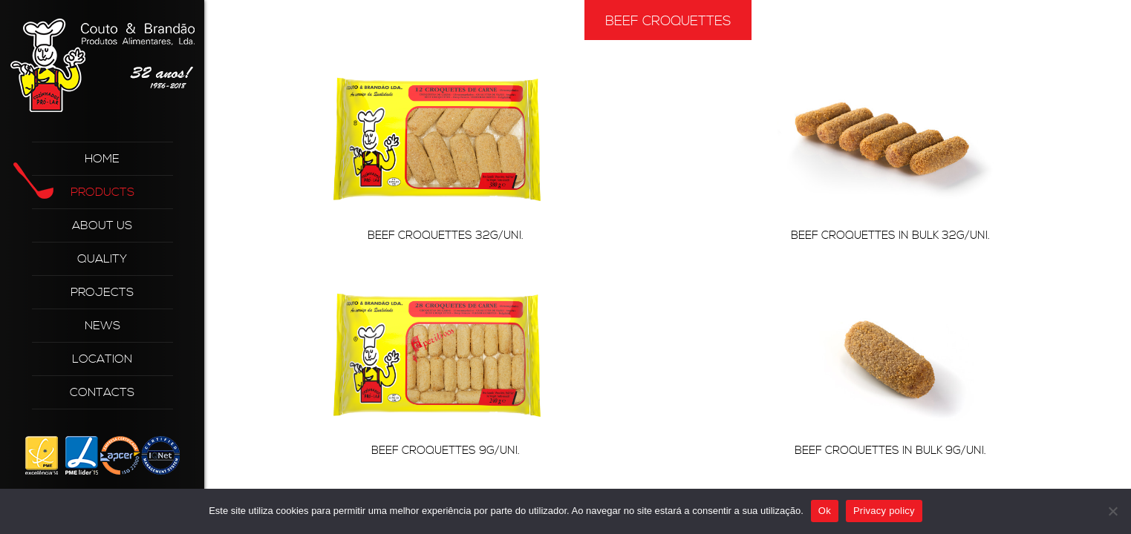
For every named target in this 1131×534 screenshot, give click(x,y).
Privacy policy (884, 510)
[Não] (1112, 511)
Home (102, 158)
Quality (102, 258)
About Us (102, 225)
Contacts (102, 392)
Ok (824, 510)
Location (102, 359)
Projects (102, 292)
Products (83, 187)
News (102, 325)
